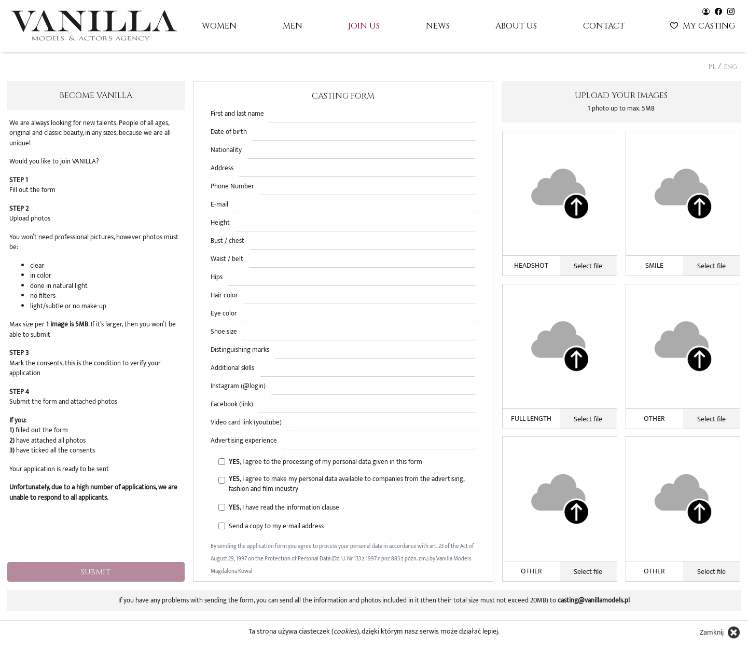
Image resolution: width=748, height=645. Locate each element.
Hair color (224, 295)
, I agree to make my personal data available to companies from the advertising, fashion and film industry (346, 484)
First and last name (237, 113)
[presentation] (96, 533)
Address (222, 168)
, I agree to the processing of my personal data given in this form (325, 462)
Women (219, 26)
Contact (604, 26)
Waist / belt (227, 259)
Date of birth (229, 132)
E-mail (219, 204)
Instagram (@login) (238, 386)
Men (292, 26)
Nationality (226, 150)
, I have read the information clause (284, 508)
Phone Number (232, 186)
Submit (95, 572)
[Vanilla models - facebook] (718, 11)
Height (220, 222)
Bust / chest (227, 241)
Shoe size (224, 331)
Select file (588, 266)
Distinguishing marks (240, 350)
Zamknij (712, 632)
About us (516, 26)
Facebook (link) (232, 404)
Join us (364, 26)
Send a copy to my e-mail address (276, 526)
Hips (217, 277)
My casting (703, 25)
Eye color (224, 313)
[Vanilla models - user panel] (706, 11)
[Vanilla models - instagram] (731, 11)
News (438, 26)
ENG (730, 67)
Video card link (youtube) (246, 422)
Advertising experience (244, 440)
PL (712, 67)
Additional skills (232, 368)
